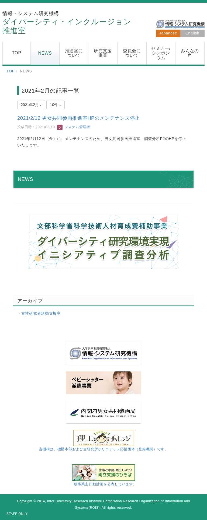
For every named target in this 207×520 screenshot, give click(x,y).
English (192, 33)
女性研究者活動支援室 (41, 313)
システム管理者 (73, 127)
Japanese (168, 33)
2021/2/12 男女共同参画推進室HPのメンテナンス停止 (78, 118)
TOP (10, 71)
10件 (55, 105)
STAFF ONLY (17, 514)
